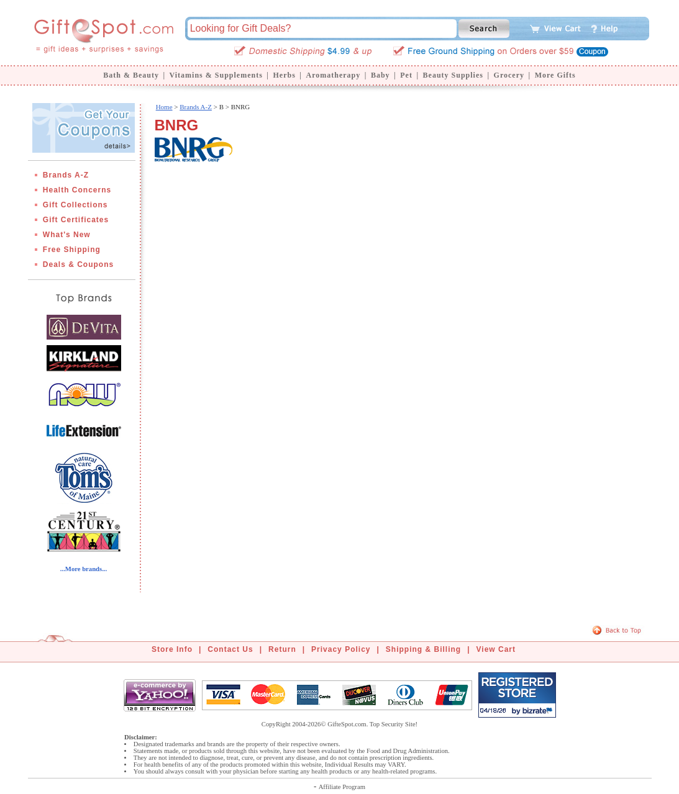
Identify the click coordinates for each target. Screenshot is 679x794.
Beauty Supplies (453, 75)
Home (164, 107)
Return (282, 649)
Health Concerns (77, 190)
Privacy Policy (340, 649)
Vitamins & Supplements (216, 75)
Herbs (284, 75)
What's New (67, 234)
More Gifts (555, 75)
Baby (380, 75)
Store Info (172, 649)
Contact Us (230, 649)
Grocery (509, 75)
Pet (406, 75)
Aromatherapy (333, 75)
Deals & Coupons (78, 264)
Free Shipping (72, 249)
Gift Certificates (76, 219)
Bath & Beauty (131, 75)
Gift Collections (75, 205)
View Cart (496, 649)
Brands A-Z (66, 175)
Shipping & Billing (423, 649)
